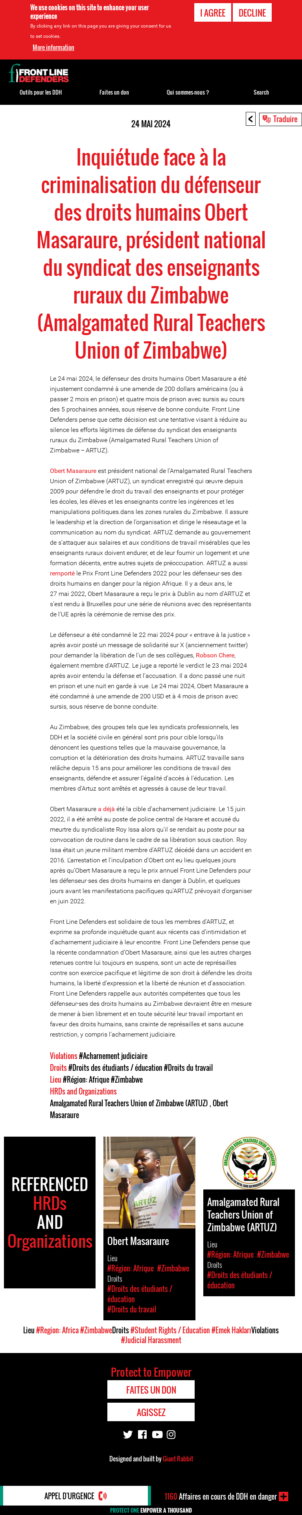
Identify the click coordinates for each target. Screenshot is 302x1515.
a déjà (106, 809)
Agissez (151, 1412)
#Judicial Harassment (151, 1340)
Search (261, 92)
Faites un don (114, 92)
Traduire (285, 118)
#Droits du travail (188, 1068)
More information (53, 47)
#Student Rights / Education (170, 1330)
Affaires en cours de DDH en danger (221, 1496)
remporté (62, 573)
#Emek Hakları (231, 1330)
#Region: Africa (57, 1330)
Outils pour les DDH (41, 92)
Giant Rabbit (178, 1458)
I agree (212, 12)
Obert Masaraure (73, 471)
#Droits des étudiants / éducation (115, 1068)
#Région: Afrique (86, 1079)
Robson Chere (215, 655)
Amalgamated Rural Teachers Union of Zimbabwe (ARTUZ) (130, 1103)
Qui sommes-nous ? (188, 92)
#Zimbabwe (127, 1079)
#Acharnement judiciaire (113, 1056)
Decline (252, 12)
